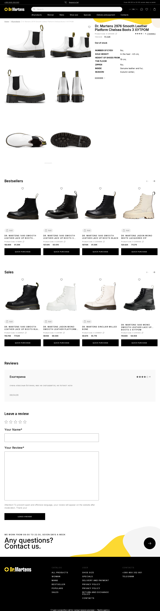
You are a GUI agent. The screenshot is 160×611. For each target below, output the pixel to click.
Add (11, 229)
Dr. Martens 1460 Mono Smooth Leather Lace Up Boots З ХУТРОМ (136, 325)
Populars (57, 587)
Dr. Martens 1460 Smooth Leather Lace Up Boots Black (100, 235)
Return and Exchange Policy (95, 592)
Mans (61, 15)
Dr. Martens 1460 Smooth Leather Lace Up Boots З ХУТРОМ (59, 235)
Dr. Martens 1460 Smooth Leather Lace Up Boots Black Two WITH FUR (22, 326)
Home (6, 21)
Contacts (124, 15)
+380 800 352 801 (11, 2)
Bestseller (58, 583)
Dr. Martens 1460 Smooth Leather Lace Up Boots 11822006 (20, 235)
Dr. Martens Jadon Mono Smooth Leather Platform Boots (59, 326)
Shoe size (74, 15)
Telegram (128, 575)
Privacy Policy (91, 583)
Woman (50, 15)
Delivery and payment (106, 15)
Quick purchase (22, 250)
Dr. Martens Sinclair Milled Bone (99, 326)
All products (37, 15)
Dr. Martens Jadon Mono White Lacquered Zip (136, 235)
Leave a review (24, 515)
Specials (87, 15)
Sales (55, 591)
